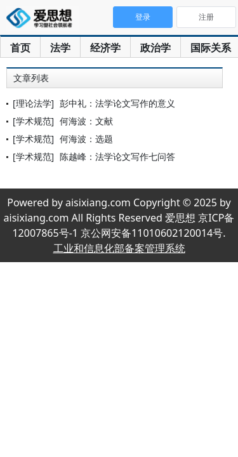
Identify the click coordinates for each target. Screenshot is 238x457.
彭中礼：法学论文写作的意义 (117, 103)
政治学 (155, 48)
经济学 (105, 48)
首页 (20, 48)
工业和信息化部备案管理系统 (119, 248)
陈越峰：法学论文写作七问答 (117, 156)
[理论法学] (33, 103)
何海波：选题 (86, 139)
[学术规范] (33, 121)
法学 (60, 48)
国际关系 (210, 48)
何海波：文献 (86, 121)
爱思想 (42, 19)
